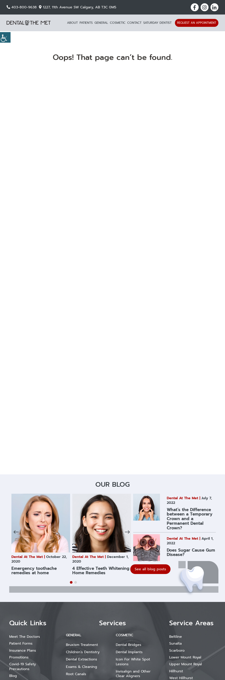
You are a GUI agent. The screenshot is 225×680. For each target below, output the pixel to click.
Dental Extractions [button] (81, 659)
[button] (195, 7)
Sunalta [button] (175, 643)
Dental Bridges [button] (128, 644)
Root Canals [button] (76, 674)
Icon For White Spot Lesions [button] (133, 662)
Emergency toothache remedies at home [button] (34, 570)
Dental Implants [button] (129, 652)
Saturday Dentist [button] (157, 22)
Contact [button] (134, 22)
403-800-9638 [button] (22, 7)
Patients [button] (86, 22)
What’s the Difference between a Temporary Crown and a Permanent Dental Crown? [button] (189, 518)
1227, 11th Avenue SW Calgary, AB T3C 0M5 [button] (77, 7)
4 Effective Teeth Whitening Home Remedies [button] (100, 570)
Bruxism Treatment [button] (82, 644)
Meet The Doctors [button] (24, 636)
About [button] (72, 22)
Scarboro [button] (177, 650)
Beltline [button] (175, 636)
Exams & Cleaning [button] (81, 666)
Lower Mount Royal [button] (185, 657)
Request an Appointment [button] (196, 23)
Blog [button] (13, 675)
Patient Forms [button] (21, 643)
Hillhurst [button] (176, 671)
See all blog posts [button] (150, 569)
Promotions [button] (19, 657)
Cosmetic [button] (117, 22)
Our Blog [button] (112, 484)
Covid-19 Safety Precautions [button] (22, 666)
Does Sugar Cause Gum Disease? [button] (191, 552)
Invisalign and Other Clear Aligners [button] (133, 674)
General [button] (101, 22)
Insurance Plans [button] (22, 650)
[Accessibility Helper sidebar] (5, 37)
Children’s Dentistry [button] (83, 652)
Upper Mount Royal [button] (185, 664)
